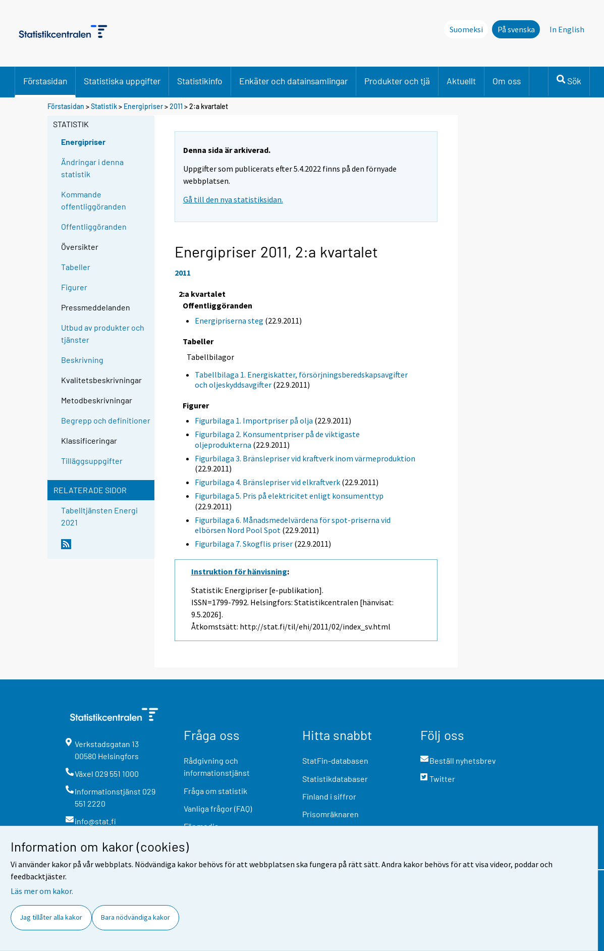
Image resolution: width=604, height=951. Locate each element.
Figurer (74, 287)
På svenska (516, 29)
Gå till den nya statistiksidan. (233, 199)
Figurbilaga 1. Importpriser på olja (254, 420)
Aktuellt (461, 80)
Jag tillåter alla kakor (51, 917)
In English (567, 29)
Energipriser (143, 106)
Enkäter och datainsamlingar (293, 80)
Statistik (104, 106)
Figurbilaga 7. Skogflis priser (244, 544)
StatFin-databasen (335, 760)
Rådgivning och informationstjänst (217, 766)
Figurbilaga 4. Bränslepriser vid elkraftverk (267, 482)
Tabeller (75, 267)
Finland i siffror (329, 796)
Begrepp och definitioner (105, 420)
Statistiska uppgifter (122, 80)
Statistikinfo (200, 80)
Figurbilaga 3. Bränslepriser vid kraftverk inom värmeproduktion (305, 458)
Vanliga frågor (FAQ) (218, 808)
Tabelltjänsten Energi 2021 (99, 516)
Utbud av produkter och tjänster (102, 333)
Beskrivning (82, 359)
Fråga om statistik (215, 791)
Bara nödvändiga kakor (135, 917)
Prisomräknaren (330, 814)
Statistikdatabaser (335, 778)
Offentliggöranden (94, 226)
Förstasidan (45, 80)
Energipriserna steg (229, 320)
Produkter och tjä (397, 80)
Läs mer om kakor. (42, 891)
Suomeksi (466, 29)
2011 (176, 106)
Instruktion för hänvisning (239, 571)
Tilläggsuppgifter (92, 460)
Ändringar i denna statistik (92, 168)
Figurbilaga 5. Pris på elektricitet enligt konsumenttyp (289, 496)
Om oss (506, 80)
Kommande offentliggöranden (93, 200)
